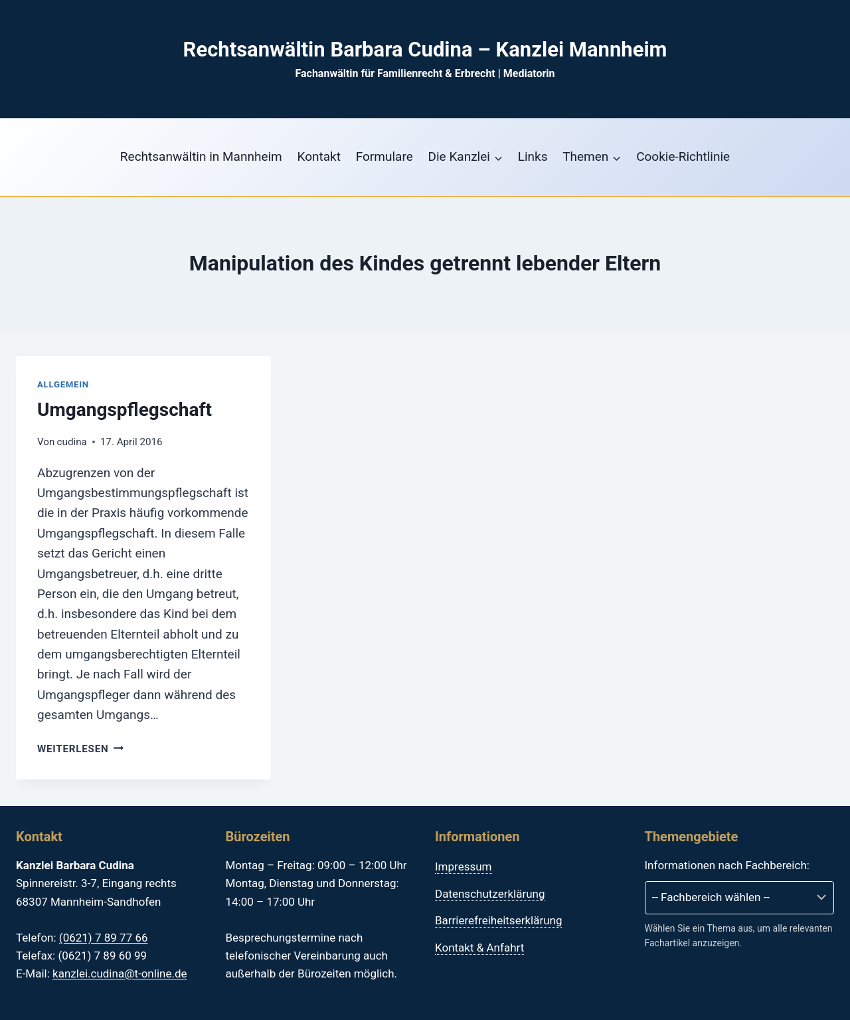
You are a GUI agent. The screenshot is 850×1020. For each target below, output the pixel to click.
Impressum (463, 866)
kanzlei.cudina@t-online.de (119, 973)
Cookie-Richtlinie (683, 156)
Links (533, 156)
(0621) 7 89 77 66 (103, 937)
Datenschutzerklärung (490, 893)
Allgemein (63, 384)
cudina (72, 442)
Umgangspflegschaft (124, 410)
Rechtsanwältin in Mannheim (201, 156)
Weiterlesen (80, 749)
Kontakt (319, 156)
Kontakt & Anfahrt (479, 947)
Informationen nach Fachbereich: (727, 865)
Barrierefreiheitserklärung (498, 920)
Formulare (384, 156)
